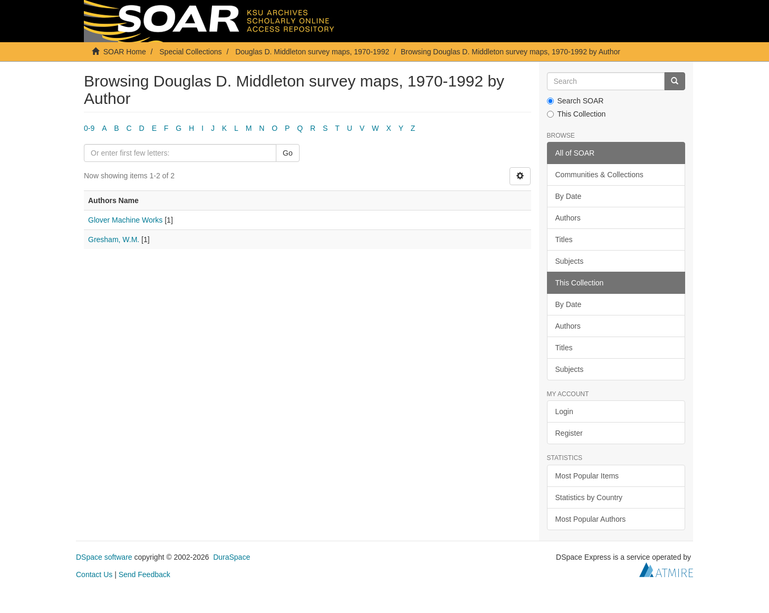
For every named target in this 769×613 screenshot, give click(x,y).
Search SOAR (575, 101)
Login (564, 411)
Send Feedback (144, 574)
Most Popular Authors (590, 519)
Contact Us (94, 574)
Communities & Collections (599, 174)
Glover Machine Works (125, 220)
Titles (564, 239)
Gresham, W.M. (113, 239)
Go (288, 153)
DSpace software (104, 557)
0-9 (89, 128)
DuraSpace (231, 557)
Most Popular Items (587, 476)
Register (569, 433)
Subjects (569, 261)
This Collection (576, 114)
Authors (568, 218)
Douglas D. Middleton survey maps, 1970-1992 (312, 51)
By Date (568, 196)
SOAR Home (124, 51)
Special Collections (190, 51)
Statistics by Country (589, 497)
